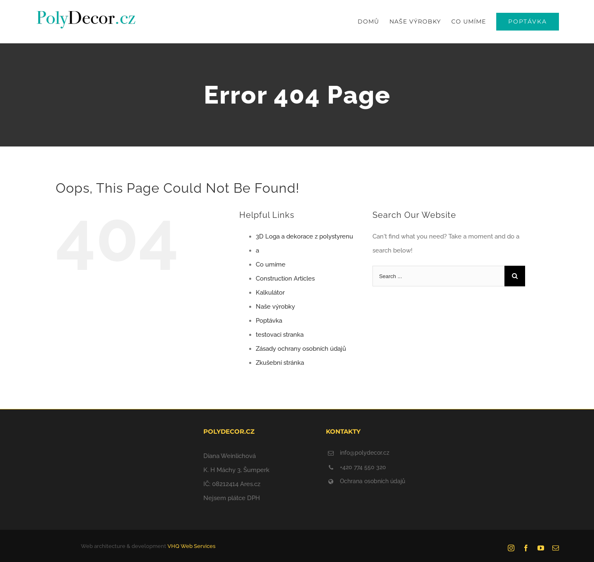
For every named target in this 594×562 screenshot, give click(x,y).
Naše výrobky (275, 306)
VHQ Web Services (191, 546)
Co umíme (270, 264)
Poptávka (269, 320)
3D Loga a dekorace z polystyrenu (304, 236)
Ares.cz (250, 484)
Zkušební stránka (280, 362)
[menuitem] (373, 21)
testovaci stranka (280, 334)
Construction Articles (285, 278)
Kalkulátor (270, 292)
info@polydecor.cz (364, 452)
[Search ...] (438, 276)
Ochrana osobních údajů (372, 481)
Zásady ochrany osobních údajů (301, 348)
